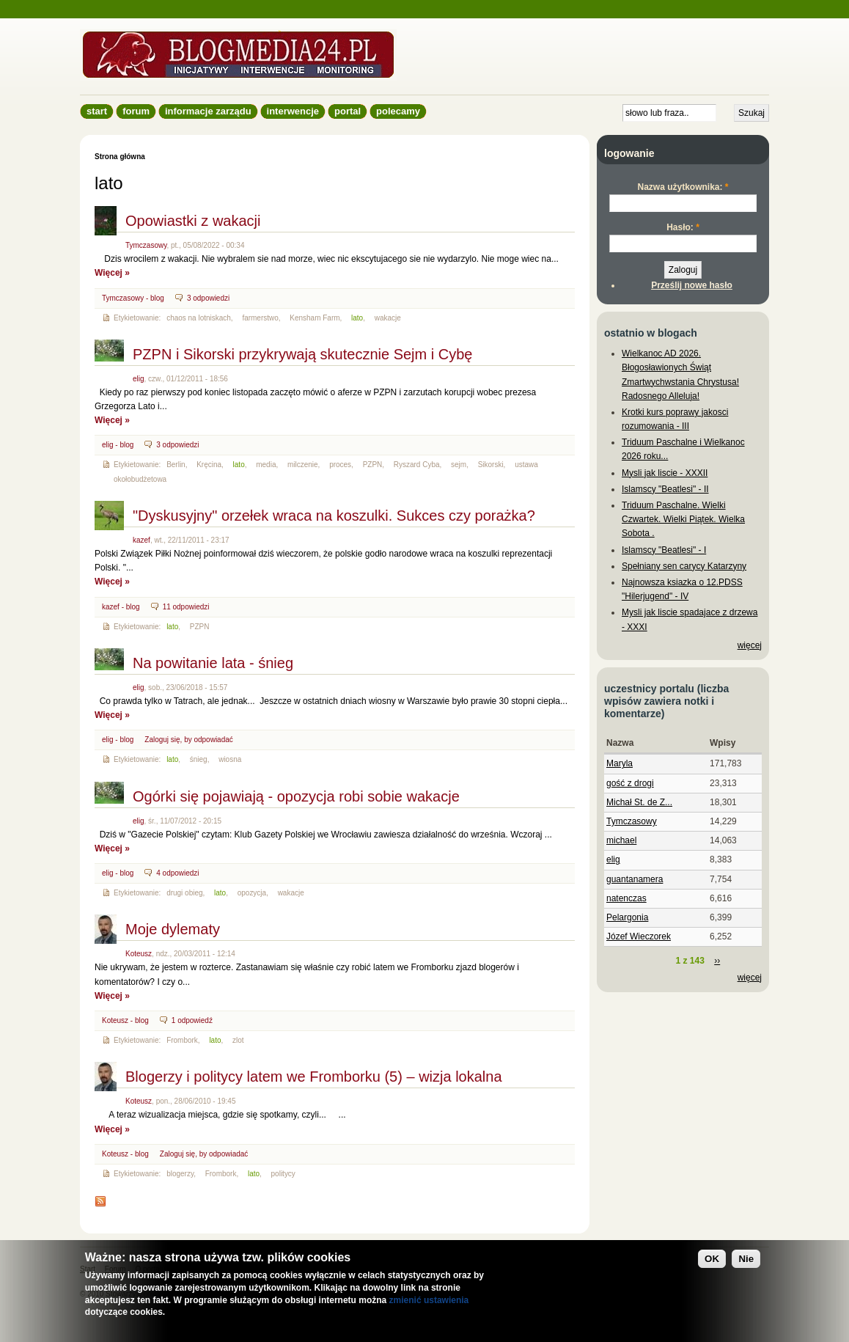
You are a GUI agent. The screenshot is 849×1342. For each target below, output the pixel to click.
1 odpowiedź (192, 1020)
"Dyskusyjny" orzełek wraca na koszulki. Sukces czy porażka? (334, 515)
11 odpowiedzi (186, 607)
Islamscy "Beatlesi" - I (664, 550)
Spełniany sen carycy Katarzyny (684, 566)
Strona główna (120, 157)
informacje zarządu (208, 111)
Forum (136, 111)
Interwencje (293, 111)
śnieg (198, 759)
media (266, 465)
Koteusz (138, 954)
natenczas (626, 898)
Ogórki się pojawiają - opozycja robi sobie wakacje (296, 796)
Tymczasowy (145, 245)
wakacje (388, 318)
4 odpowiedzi (177, 873)
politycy (283, 1174)
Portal (347, 111)
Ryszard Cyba (417, 465)
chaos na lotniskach (198, 318)
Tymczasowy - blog (133, 298)
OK (712, 1258)
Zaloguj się (162, 740)
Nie (746, 1258)
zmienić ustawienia (429, 1300)
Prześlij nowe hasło (691, 285)
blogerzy (180, 1174)
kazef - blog (121, 607)
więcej (750, 645)
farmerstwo (260, 318)
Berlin (175, 465)
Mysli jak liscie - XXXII (665, 473)
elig (138, 379)
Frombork (182, 1040)
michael (621, 840)
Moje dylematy (172, 929)
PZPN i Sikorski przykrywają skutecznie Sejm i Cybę (302, 354)
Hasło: (682, 227)
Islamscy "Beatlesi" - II (665, 489)
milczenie (302, 465)
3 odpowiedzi (208, 298)
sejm (458, 465)
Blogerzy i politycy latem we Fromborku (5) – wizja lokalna (313, 1076)
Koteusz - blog (125, 1020)
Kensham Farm (314, 318)
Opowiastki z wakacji (193, 221)
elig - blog (117, 445)
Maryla (619, 763)
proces (340, 465)
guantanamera (634, 879)
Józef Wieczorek (638, 936)
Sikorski (491, 465)
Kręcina (208, 465)
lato (357, 318)
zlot (238, 1040)
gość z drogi (630, 783)
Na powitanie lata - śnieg (213, 663)
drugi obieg (184, 893)
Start (97, 111)
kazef (141, 540)
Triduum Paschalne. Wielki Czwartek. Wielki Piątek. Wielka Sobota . (683, 519)
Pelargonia (627, 917)
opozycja (252, 893)
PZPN (373, 465)
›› (717, 961)
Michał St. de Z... (639, 802)
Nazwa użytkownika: (682, 187)
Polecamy (398, 111)
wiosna (229, 759)
